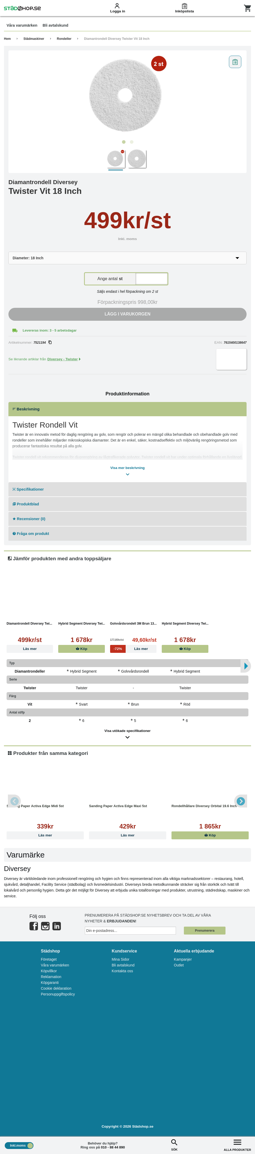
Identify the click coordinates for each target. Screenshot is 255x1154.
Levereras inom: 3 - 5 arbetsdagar (50, 330)
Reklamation (51, 977)
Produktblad (26, 504)
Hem (7, 39)
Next (240, 801)
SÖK (174, 1144)
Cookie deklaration (56, 988)
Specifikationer (28, 489)
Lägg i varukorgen (127, 314)
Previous (14, 801)
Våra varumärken (55, 965)
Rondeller (64, 39)
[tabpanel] (127, 95)
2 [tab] (131, 142)
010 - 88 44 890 (113, 1147)
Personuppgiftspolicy (58, 994)
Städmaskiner (33, 39)
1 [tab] (123, 142)
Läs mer (30, 649)
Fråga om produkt (31, 533)
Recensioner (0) (29, 519)
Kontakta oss (122, 971)
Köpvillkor (49, 971)
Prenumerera (204, 930)
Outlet (179, 965)
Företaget (49, 959)
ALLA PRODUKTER (237, 1144)
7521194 (42, 342)
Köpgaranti (50, 982)
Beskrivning (26, 409)
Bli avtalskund (123, 965)
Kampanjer (183, 959)
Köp (81, 649)
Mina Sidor (120, 959)
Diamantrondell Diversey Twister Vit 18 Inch (116, 39)
